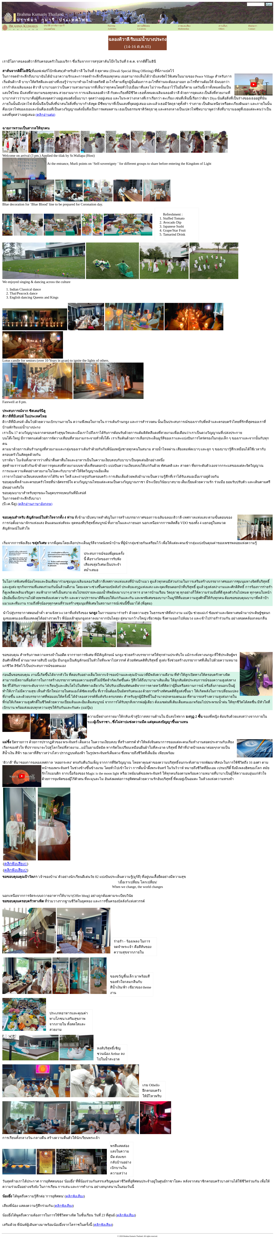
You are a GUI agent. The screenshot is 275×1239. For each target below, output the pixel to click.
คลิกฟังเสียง (75, 1196)
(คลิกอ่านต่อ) (45, 115)
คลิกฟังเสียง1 (15, 863)
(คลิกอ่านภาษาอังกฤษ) (35, 504)
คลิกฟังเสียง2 (15, 870)
